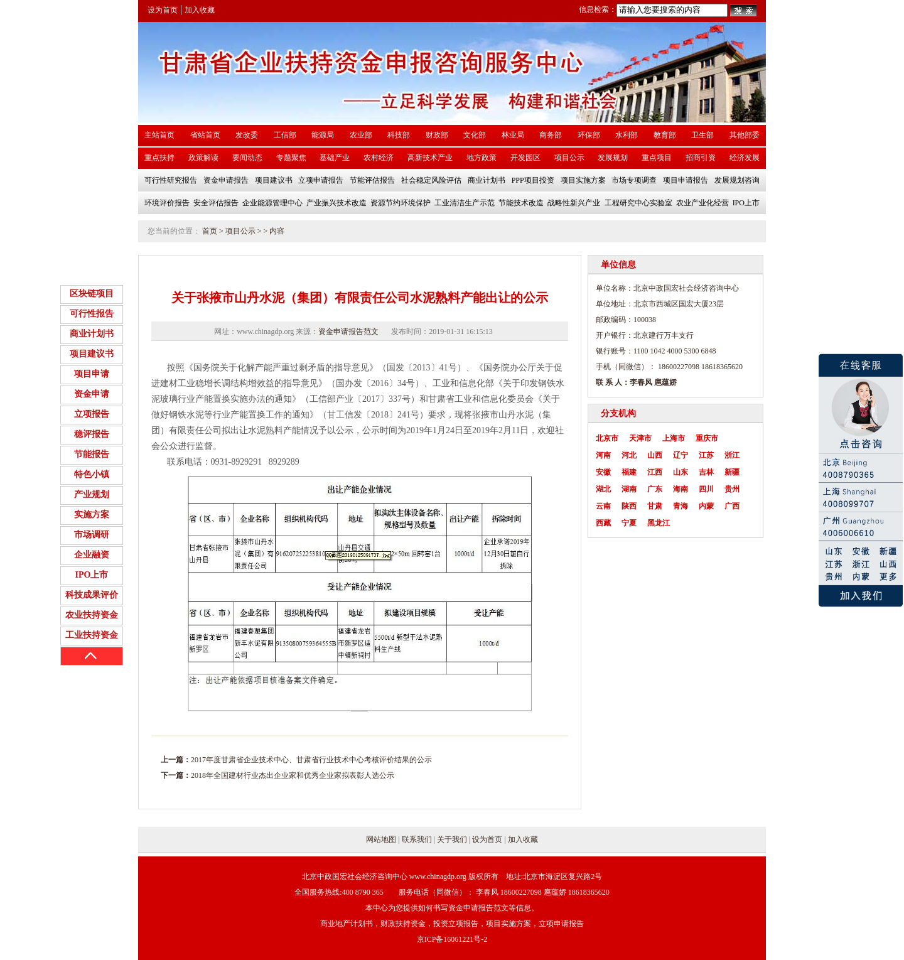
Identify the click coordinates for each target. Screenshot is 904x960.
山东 (680, 472)
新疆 (732, 472)
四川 (706, 489)
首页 (209, 231)
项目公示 (240, 231)
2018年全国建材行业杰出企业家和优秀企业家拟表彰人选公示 (292, 775)
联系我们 (417, 839)
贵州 (732, 489)
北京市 (607, 438)
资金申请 (91, 394)
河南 (603, 455)
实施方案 (91, 514)
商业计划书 (92, 333)
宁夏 (629, 523)
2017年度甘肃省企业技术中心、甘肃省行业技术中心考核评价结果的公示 (311, 759)
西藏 (603, 523)
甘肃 (654, 506)
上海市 (673, 438)
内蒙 (706, 506)
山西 (654, 455)
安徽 (603, 472)
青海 (680, 506)
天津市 (640, 438)
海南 (680, 489)
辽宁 (680, 455)
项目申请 (91, 374)
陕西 (629, 506)
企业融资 (91, 554)
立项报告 (91, 414)
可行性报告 (92, 313)
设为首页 (163, 10)
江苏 (706, 455)
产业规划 (91, 494)
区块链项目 (92, 293)
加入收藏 (200, 10)
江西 (654, 472)
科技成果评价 (91, 595)
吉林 (706, 472)
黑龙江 (658, 523)
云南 (603, 506)
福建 (629, 472)
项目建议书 (92, 354)
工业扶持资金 (91, 635)
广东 (654, 489)
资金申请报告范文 (348, 331)
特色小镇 (91, 474)
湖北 (603, 489)
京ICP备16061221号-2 (452, 939)
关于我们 (452, 839)
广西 (732, 506)
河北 (629, 455)
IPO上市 (92, 575)
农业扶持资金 (91, 615)
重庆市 (707, 438)
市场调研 (91, 534)
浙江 (732, 455)
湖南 (629, 489)
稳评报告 (91, 434)
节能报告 (91, 454)
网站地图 (381, 839)
